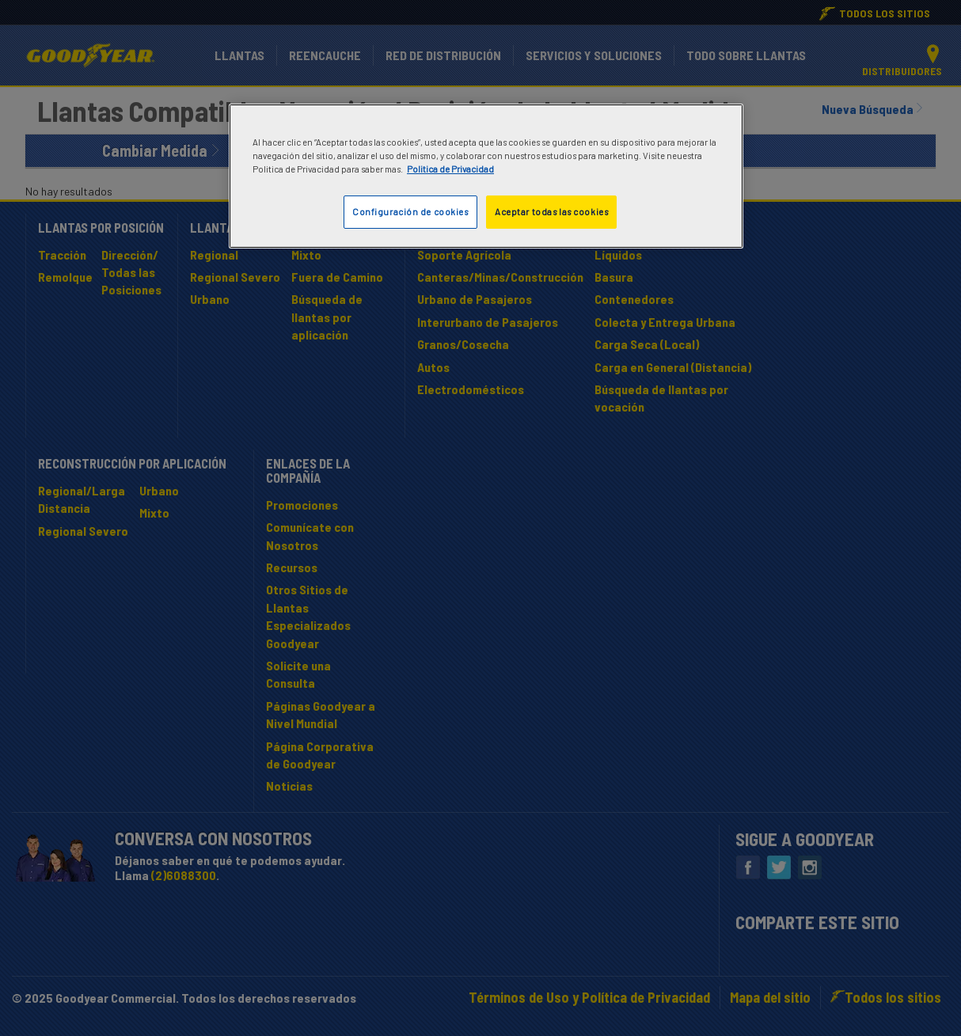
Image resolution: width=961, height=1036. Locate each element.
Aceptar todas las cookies (551, 212)
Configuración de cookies (410, 212)
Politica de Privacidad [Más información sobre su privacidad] (450, 169)
